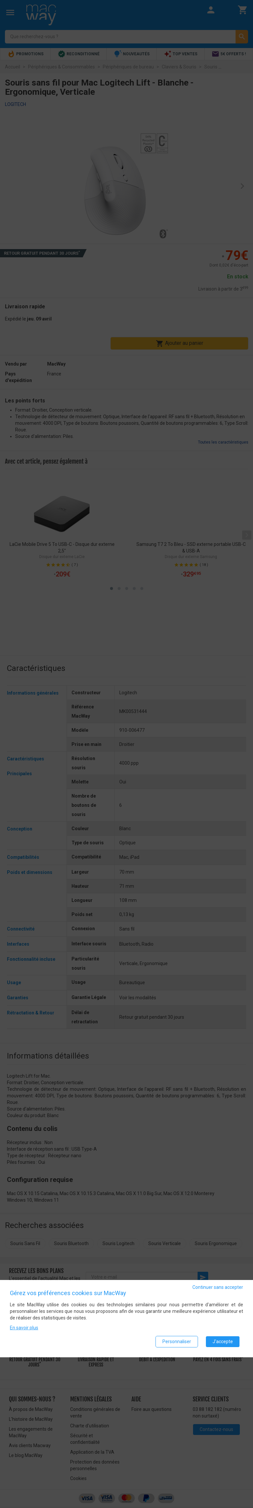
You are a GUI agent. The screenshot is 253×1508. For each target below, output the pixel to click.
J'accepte (222, 1341)
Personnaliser (176, 1341)
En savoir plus (24, 1327)
